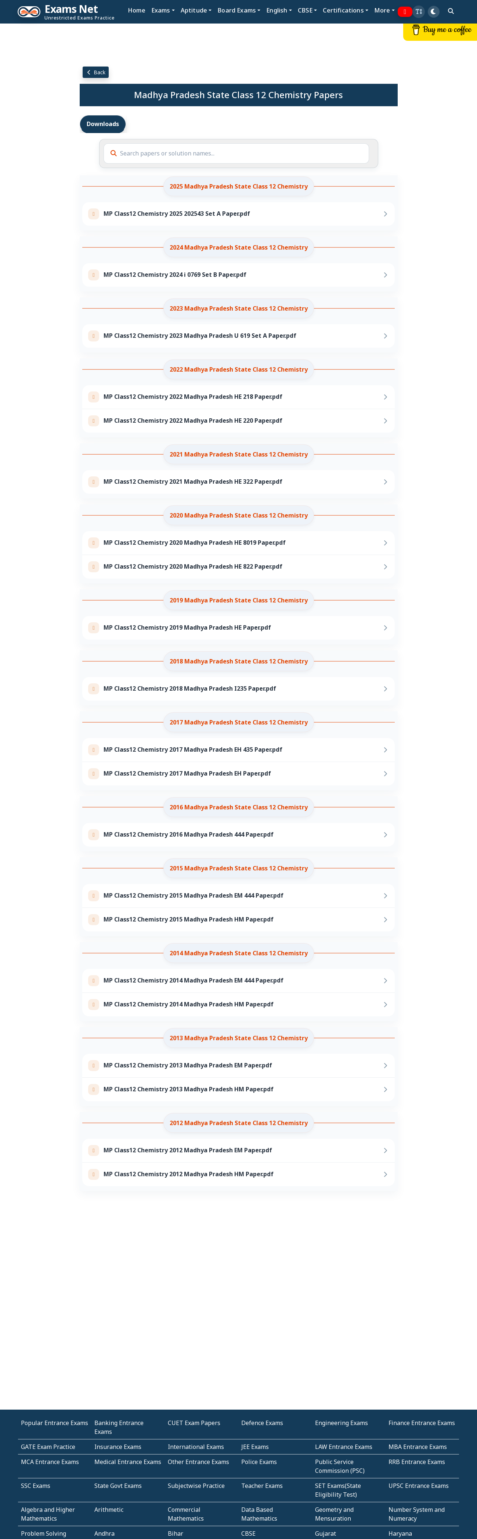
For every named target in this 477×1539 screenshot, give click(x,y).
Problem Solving (43, 1533)
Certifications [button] (343, 10)
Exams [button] (160, 10)
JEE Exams (255, 1447)
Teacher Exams (262, 1486)
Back (96, 72)
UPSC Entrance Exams (419, 1486)
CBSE (248, 1533)
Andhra (104, 1533)
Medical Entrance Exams (127, 1462)
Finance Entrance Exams (422, 1423)
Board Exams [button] (236, 10)
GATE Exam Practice (48, 1447)
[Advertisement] (39, 135)
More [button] (382, 10)
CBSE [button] (305, 10)
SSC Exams (35, 1486)
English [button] (276, 10)
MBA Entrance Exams (418, 1447)
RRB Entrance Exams (417, 1462)
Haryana (400, 1533)
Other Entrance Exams (198, 1462)
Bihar (175, 1533)
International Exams (196, 1447)
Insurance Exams (117, 1447)
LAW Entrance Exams (343, 1447)
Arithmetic (108, 1510)
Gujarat (325, 1533)
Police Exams (259, 1462)
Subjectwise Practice (196, 1486)
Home (136, 10)
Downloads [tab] (103, 124)
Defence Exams (262, 1423)
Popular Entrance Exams (54, 1423)
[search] (450, 11)
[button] (418, 12)
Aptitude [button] (194, 10)
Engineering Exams (341, 1423)
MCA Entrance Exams (50, 1462)
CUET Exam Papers (194, 1423)
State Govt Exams (118, 1486)
